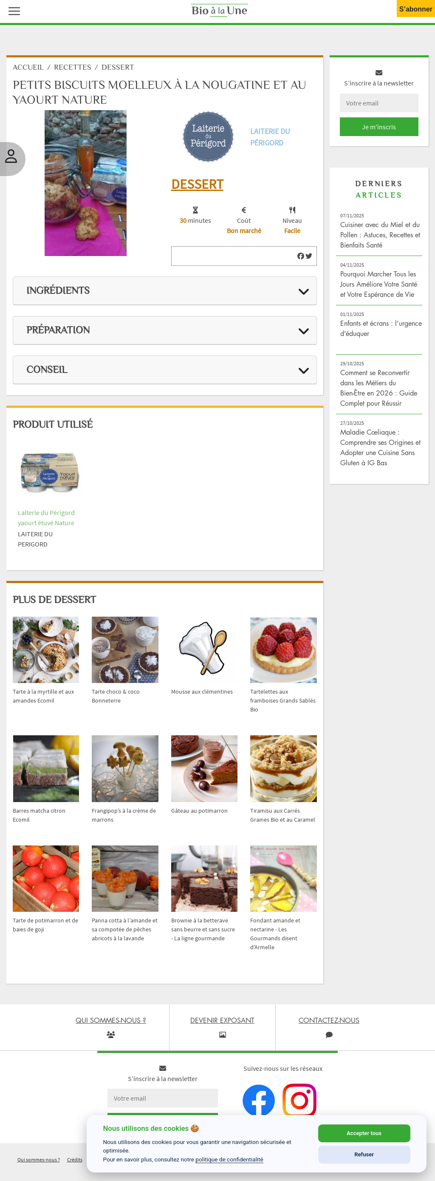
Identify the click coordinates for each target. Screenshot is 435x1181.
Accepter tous (364, 1133)
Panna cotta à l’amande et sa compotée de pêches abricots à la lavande (125, 929)
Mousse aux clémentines (202, 691)
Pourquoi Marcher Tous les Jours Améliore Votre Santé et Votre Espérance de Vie (378, 284)
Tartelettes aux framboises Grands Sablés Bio (283, 700)
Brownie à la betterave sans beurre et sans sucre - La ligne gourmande (203, 929)
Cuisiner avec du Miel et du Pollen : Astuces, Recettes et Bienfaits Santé (380, 235)
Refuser (364, 1154)
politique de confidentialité (229, 1159)
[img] (300, 256)
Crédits (74, 1159)
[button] (12, 10)
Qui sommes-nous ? (38, 1159)
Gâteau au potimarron (199, 810)
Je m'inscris (379, 126)
